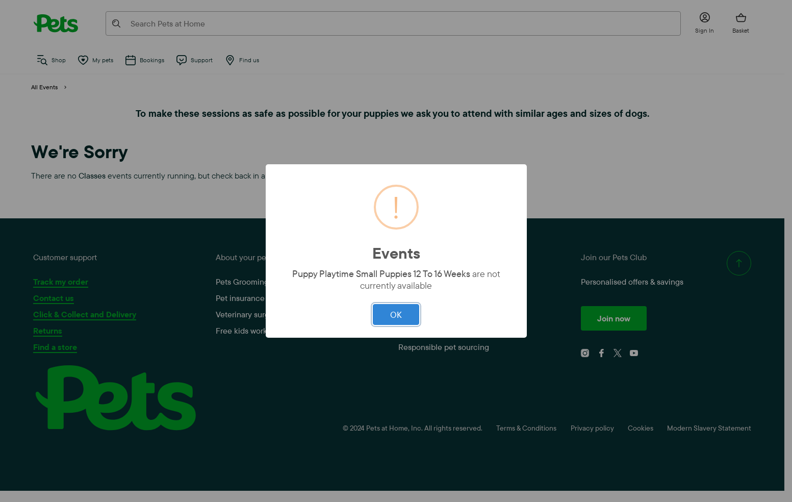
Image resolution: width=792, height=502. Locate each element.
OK (396, 314)
